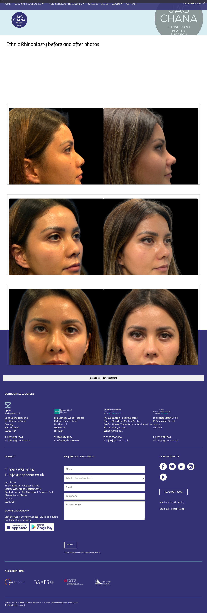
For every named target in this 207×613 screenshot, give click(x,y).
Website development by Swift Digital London (61, 603)
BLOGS (104, 4)
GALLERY (93, 4)
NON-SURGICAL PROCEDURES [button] (65, 4)
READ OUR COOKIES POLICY (30, 603)
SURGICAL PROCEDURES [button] (28, 4)
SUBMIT (70, 544)
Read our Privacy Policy (171, 509)
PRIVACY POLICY (11, 603)
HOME (7, 4)
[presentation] (88, 529)
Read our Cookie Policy (171, 502)
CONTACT (131, 4)
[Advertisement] (103, 79)
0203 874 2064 (194, 4)
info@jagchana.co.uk (18, 440)
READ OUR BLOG (173, 492)
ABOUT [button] (116, 4)
